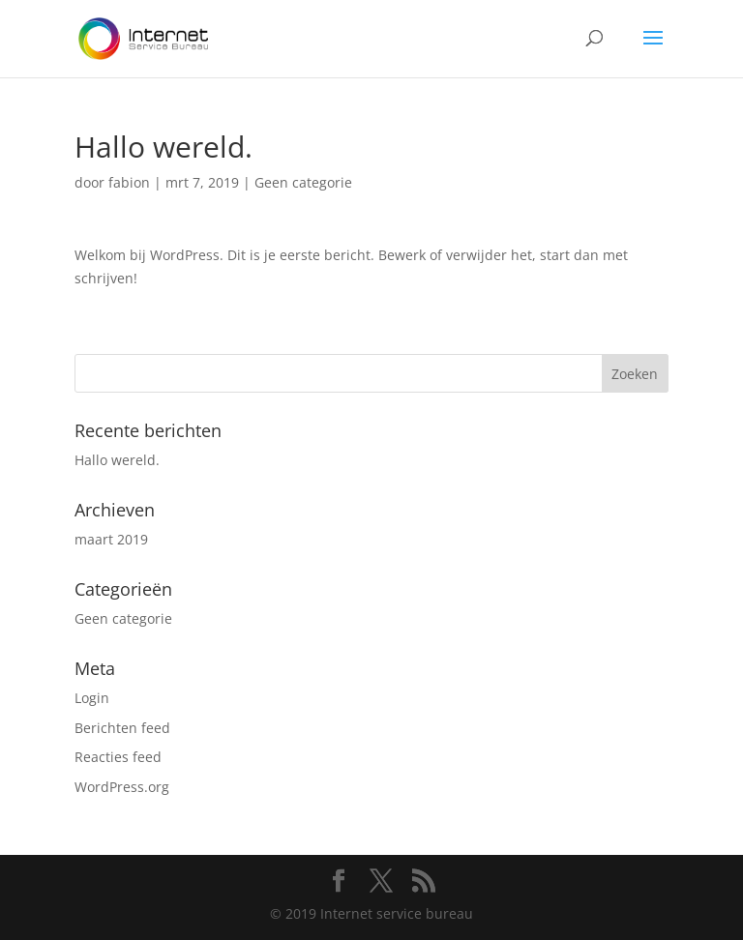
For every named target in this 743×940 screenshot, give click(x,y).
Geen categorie (303, 182)
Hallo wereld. (117, 460)
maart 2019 (111, 539)
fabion (129, 182)
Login (91, 698)
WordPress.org (121, 787)
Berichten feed (122, 728)
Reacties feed (118, 757)
